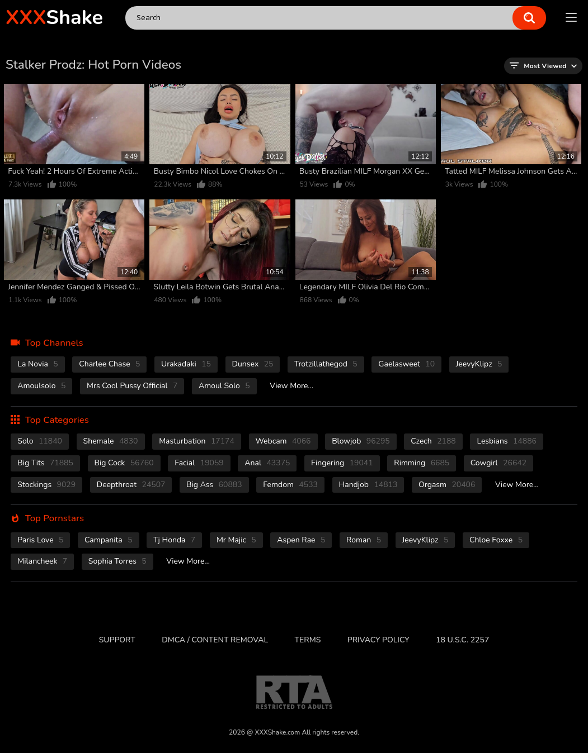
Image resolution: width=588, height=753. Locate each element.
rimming (421, 462)
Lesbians (507, 441)
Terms (308, 640)
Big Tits (45, 462)
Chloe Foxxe (496, 540)
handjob (368, 484)
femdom (290, 484)
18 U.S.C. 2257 (462, 640)
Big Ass (214, 484)
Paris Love (40, 540)
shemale (110, 441)
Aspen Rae (301, 540)
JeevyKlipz (479, 364)
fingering (342, 462)
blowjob (361, 441)
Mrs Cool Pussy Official (132, 385)
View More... (291, 385)
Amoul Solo (224, 385)
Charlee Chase (109, 364)
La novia (37, 364)
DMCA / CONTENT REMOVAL (215, 640)
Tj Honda (174, 540)
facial (199, 462)
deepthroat (131, 484)
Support (117, 640)
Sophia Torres (117, 561)
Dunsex (253, 364)
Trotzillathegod (325, 364)
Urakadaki (186, 364)
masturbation (196, 441)
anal (267, 462)
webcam (283, 441)
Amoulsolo (41, 385)
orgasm (446, 484)
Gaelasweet (406, 364)
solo (39, 441)
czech (433, 441)
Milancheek (42, 561)
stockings (46, 484)
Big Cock (124, 462)
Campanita (108, 540)
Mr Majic (236, 540)
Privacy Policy (378, 640)
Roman (363, 540)
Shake (54, 18)
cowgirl (498, 462)
